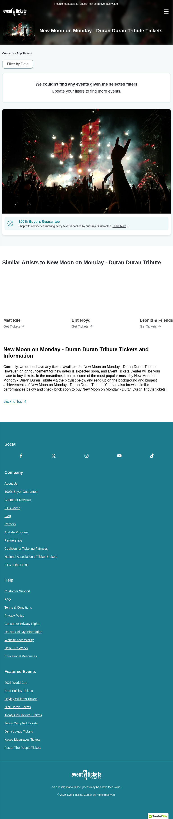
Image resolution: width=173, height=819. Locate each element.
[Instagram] (86, 456)
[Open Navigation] (166, 11)
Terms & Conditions (18, 607)
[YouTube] (119, 456)
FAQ (8, 599)
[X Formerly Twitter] (53, 456)
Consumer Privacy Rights (22, 624)
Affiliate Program (16, 532)
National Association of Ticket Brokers (31, 556)
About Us (11, 483)
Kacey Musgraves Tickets (22, 739)
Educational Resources (21, 656)
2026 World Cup (16, 682)
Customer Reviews (18, 500)
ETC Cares (12, 508)
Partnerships (13, 540)
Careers (10, 524)
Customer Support (17, 591)
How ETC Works (16, 648)
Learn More (121, 226)
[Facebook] (21, 456)
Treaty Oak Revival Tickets (23, 715)
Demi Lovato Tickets (19, 731)
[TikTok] (152, 456)
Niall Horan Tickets (18, 707)
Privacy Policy (14, 615)
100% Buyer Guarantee (21, 491)
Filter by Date (17, 64)
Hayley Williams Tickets (21, 699)
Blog (8, 516)
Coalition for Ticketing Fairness (26, 548)
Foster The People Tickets (23, 747)
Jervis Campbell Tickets (21, 723)
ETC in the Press (16, 565)
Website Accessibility (19, 640)
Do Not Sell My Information (23, 632)
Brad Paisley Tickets (19, 691)
